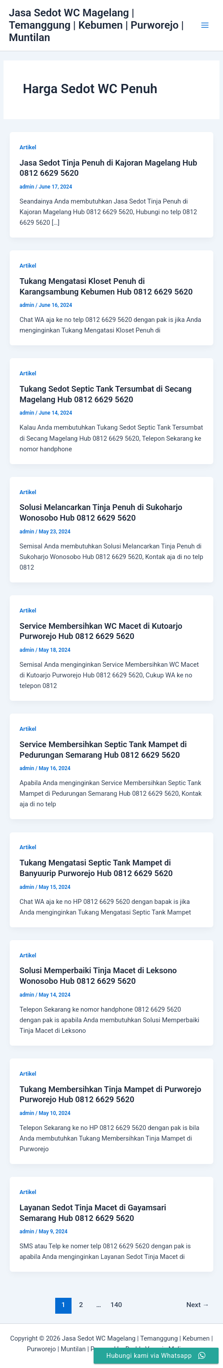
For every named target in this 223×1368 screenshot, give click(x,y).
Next (197, 1305)
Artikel (27, 147)
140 (116, 1305)
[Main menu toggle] (205, 25)
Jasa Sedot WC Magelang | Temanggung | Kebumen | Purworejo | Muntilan (96, 25)
